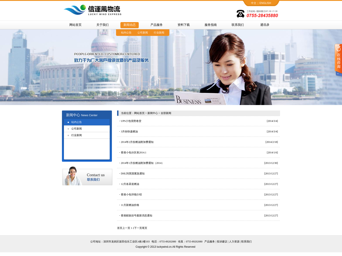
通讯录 (264, 24)
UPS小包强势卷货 (131, 121)
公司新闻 (142, 32)
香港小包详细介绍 (131, 194)
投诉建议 (222, 241)
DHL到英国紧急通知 (133, 173)
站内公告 (126, 32)
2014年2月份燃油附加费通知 (137, 142)
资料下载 (184, 24)
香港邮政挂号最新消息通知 (136, 215)
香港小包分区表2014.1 (133, 152)
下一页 (138, 228)
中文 (253, 3)
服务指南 (211, 24)
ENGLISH (265, 3)
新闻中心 (152, 113)
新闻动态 (129, 24)
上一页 (126, 228)
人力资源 (234, 241)
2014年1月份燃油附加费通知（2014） (142, 163)
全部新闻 (166, 113)
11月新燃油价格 (130, 205)
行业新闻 (159, 32)
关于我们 (102, 24)
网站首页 (75, 24)
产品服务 (156, 24)
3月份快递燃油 (129, 131)
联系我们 (238, 24)
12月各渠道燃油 (130, 184)
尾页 (144, 228)
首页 (119, 228)
